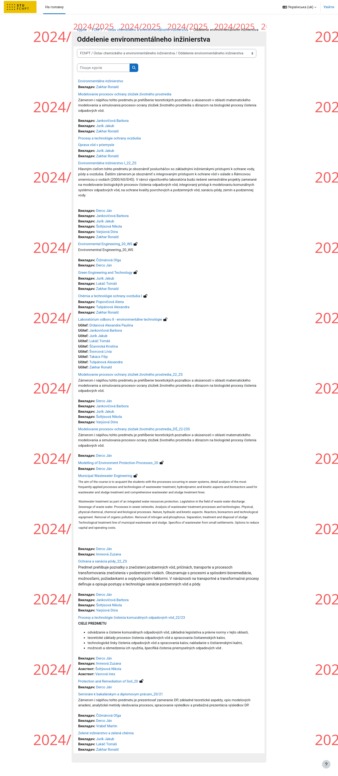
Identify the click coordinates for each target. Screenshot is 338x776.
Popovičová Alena (110, 302)
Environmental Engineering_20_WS (105, 245)
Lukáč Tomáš (106, 284)
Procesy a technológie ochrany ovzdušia (109, 138)
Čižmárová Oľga (108, 261)
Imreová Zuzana (108, 556)
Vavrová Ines (105, 676)
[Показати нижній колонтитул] (326, 764)
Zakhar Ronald (107, 87)
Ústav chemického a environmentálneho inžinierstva (148, 30)
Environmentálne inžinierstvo (100, 81)
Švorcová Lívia (100, 352)
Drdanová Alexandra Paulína (111, 326)
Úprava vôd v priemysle (96, 145)
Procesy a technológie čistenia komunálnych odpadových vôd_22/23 (131, 619)
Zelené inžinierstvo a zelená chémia (106, 735)
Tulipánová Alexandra (113, 308)
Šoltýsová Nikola (109, 227)
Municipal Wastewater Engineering (105, 477)
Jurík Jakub (105, 126)
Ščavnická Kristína (103, 347)
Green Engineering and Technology (105, 273)
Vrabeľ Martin (107, 728)
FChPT (97, 30)
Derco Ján (104, 211)
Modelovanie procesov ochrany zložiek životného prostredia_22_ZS (130, 375)
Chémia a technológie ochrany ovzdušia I (110, 297)
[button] (299, 7)
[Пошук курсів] (103, 68)
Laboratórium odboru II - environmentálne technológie (120, 320)
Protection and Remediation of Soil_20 (108, 683)
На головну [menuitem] (54, 7)
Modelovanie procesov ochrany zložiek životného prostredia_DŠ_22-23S (134, 430)
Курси (82, 30)
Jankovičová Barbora (112, 121)
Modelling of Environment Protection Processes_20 (118, 464)
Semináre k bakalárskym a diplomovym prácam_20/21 (120, 696)
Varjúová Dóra (107, 232)
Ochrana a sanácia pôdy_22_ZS (102, 563)
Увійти (328, 7)
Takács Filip (98, 358)
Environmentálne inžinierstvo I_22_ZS (107, 163)
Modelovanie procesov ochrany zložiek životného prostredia (124, 94)
